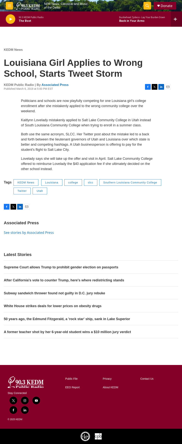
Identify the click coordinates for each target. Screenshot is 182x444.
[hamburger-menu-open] (9, 6)
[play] (10, 19)
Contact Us (146, 378)
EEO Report (72, 387)
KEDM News (13, 50)
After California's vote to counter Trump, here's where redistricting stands (64, 280)
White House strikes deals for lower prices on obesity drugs (52, 306)
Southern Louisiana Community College (130, 182)
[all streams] (176, 19)
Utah (40, 190)
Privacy (107, 378)
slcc (90, 182)
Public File (71, 378)
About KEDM (110, 387)
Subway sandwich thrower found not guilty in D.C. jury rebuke (54, 293)
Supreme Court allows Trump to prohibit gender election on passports (61, 267)
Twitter (22, 190)
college (73, 182)
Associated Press (55, 85)
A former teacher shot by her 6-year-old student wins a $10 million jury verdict (67, 332)
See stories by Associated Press (29, 232)
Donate (166, 6)
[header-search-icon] (147, 6)
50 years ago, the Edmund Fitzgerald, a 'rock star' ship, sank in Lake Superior (67, 319)
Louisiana (51, 182)
